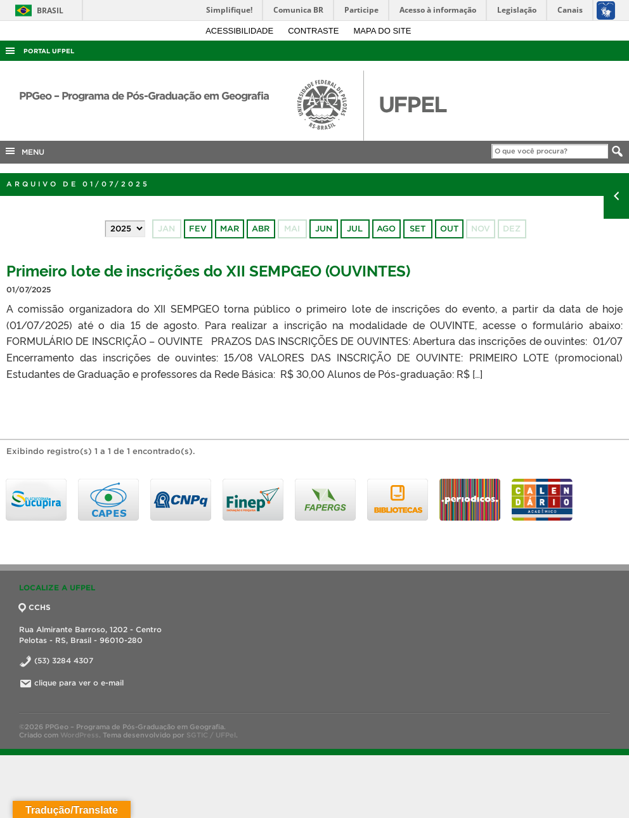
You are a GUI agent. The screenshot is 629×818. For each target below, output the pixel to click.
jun (323, 228)
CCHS (35, 607)
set (417, 228)
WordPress (79, 735)
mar (229, 228)
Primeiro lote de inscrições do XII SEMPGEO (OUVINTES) (208, 269)
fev (198, 228)
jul (355, 228)
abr (260, 228)
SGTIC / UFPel (211, 735)
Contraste (314, 31)
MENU (24, 151)
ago (386, 228)
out (449, 228)
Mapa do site (383, 31)
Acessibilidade (240, 31)
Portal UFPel (48, 51)
